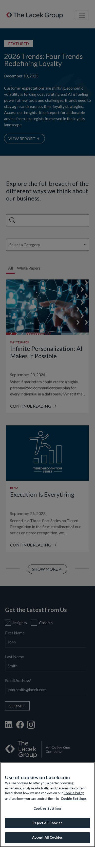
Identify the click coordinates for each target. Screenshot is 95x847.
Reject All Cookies (47, 823)
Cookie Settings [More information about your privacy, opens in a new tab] (74, 798)
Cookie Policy (74, 793)
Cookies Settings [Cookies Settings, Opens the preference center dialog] (47, 808)
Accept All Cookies (47, 837)
